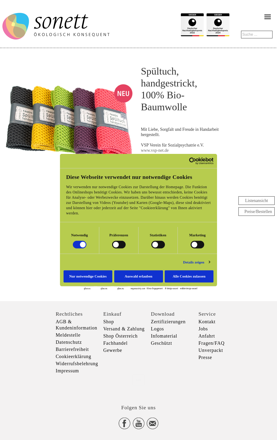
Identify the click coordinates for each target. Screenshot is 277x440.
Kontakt (206, 321)
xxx (138, 380)
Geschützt (161, 343)
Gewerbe (112, 350)
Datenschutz (69, 342)
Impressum (67, 370)
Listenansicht (256, 200)
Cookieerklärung (73, 356)
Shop (108, 321)
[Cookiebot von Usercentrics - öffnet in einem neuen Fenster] (192, 160)
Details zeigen (193, 262)
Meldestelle (68, 335)
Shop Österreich (120, 336)
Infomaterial (164, 336)
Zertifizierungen (168, 321)
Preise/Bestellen (258, 211)
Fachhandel (115, 343)
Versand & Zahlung (124, 328)
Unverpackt (210, 350)
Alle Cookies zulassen (189, 276)
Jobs (203, 328)
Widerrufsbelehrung (77, 363)
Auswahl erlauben (138, 276)
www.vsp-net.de (155, 150)
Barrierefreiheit (72, 349)
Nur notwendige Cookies (88, 276)
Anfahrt (206, 336)
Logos (157, 328)
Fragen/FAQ (211, 343)
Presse (205, 357)
